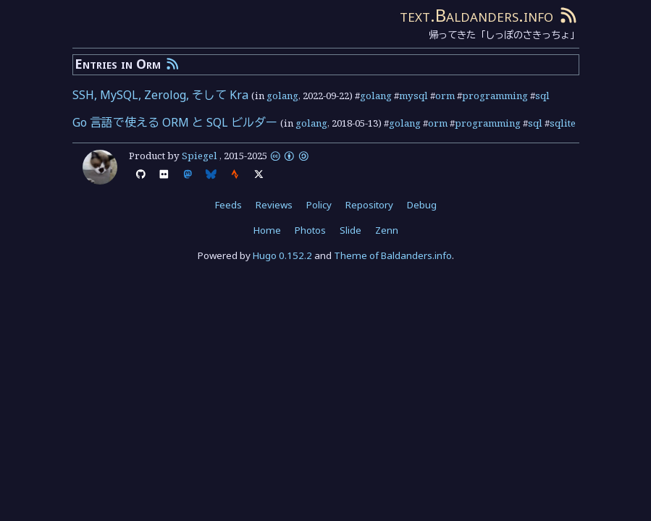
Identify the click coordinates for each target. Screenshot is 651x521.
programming (495, 95)
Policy (319, 204)
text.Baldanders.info (476, 15)
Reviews (274, 204)
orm (445, 95)
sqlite (563, 123)
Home (267, 230)
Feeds (228, 204)
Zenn (386, 230)
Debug (422, 204)
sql (542, 95)
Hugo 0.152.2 (282, 255)
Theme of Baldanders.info (393, 255)
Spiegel (199, 155)
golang (282, 95)
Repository (369, 204)
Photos (310, 230)
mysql (413, 95)
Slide (350, 230)
